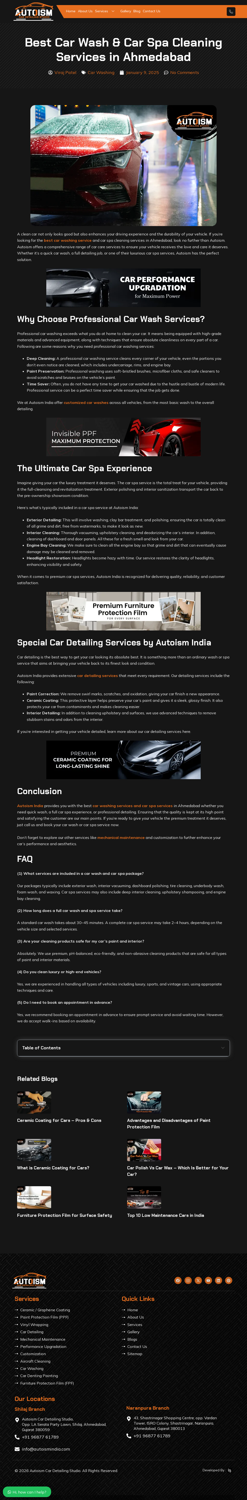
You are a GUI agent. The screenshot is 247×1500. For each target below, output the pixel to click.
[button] (223, 1048)
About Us (85, 11)
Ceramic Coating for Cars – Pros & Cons (59, 1168)
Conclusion (31, 1088)
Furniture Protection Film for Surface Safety (64, 1263)
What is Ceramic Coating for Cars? (53, 1216)
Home (70, 11)
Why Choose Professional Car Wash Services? (63, 1064)
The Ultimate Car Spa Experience (52, 1072)
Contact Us (151, 11)
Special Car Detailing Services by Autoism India (64, 1080)
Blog (136, 11)
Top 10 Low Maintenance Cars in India (165, 1263)
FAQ (26, 1097)
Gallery (125, 11)
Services (106, 11)
